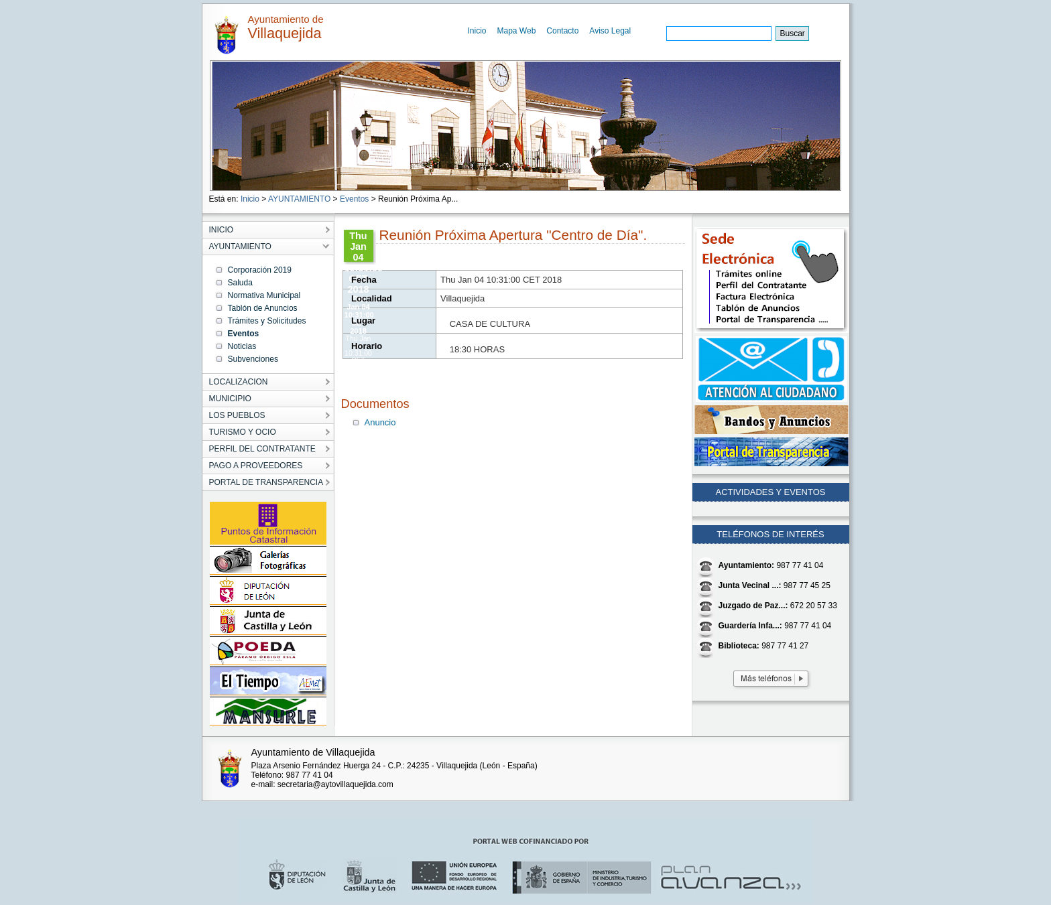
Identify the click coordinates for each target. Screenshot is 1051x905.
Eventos (354, 199)
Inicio (477, 31)
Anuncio (380, 422)
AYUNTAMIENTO (299, 199)
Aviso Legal (610, 31)
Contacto (562, 31)
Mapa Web (516, 31)
